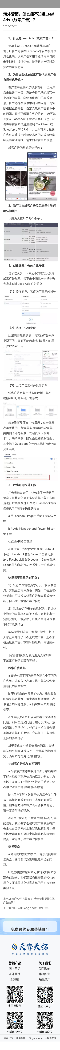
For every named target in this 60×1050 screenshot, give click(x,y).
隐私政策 (8, 1038)
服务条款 (20, 1038)
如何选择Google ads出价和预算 (30, 908)
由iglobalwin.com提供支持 (42, 1038)
